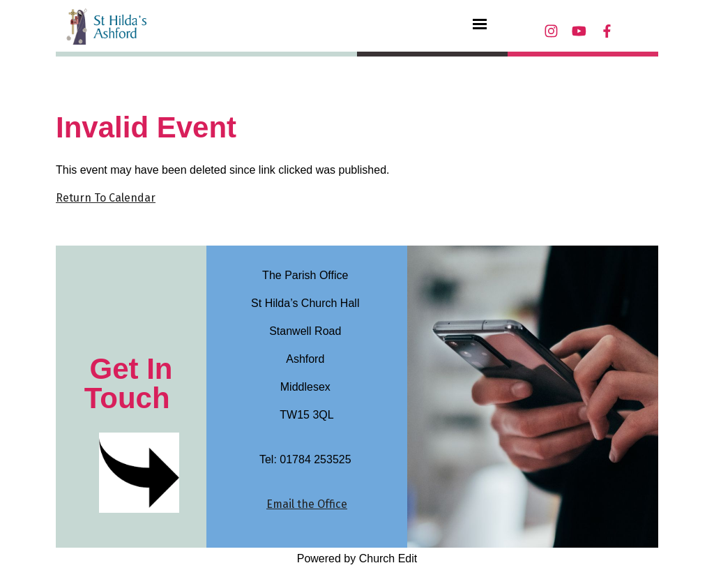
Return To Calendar (105, 197)
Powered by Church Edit (357, 558)
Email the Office (306, 504)
